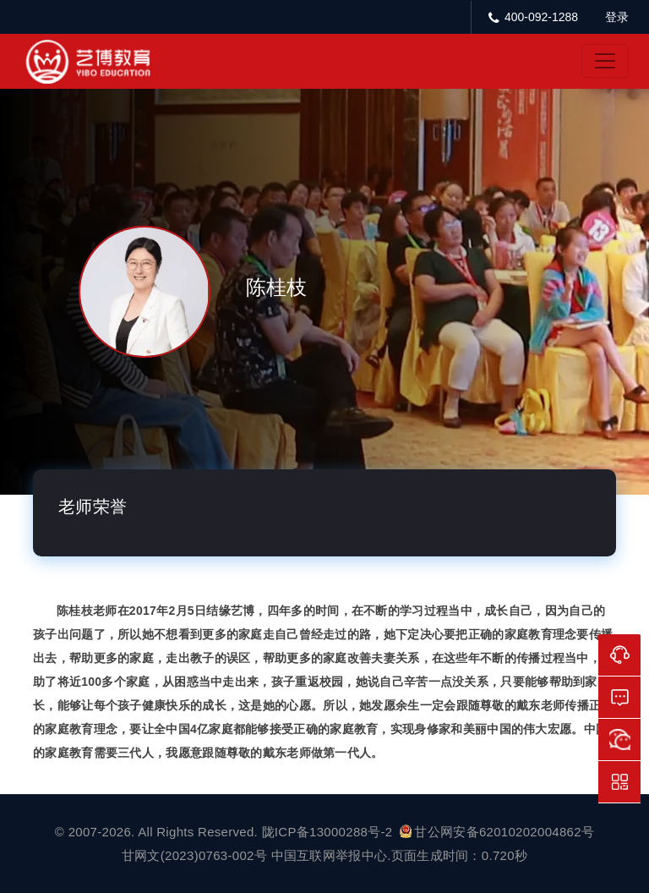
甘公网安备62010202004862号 (497, 832)
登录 (617, 17)
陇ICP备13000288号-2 (329, 832)
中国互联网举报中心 (329, 855)
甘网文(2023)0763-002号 (194, 855)
